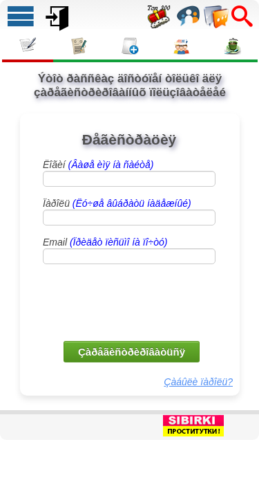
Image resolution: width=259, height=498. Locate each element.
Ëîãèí (98, 164)
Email (105, 242)
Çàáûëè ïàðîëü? (198, 381)
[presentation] (131, 302)
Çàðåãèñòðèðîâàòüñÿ (131, 352)
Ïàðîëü (117, 203)
